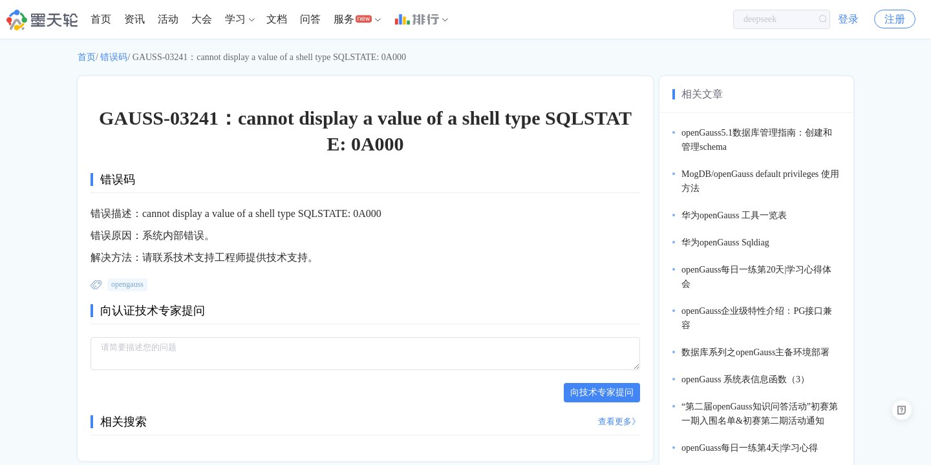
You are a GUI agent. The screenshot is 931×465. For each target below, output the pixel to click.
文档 (276, 19)
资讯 (134, 19)
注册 (894, 19)
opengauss (127, 284)
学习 (235, 19)
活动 (168, 19)
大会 (201, 19)
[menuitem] (101, 19)
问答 (310, 19)
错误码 (113, 57)
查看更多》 (619, 421)
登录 (848, 19)
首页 (101, 19)
